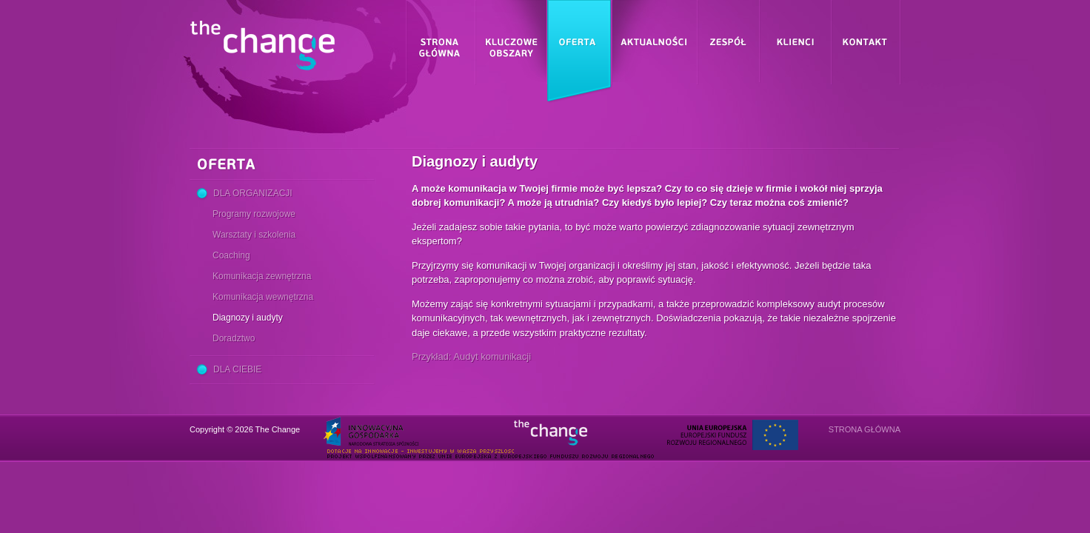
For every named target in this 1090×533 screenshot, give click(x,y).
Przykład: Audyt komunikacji (471, 356)
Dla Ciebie (237, 369)
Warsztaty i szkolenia (254, 234)
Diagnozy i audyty (248, 317)
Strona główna (864, 429)
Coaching (231, 255)
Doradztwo (234, 338)
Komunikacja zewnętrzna (262, 276)
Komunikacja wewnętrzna (263, 297)
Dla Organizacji (252, 193)
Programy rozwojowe (254, 214)
